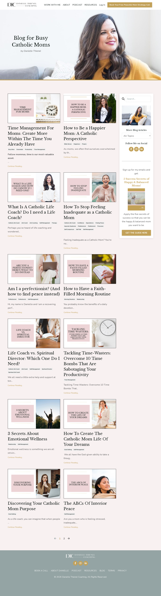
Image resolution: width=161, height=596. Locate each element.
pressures (100, 229)
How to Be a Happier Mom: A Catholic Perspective (86, 134)
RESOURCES (90, 4)
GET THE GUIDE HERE (136, 232)
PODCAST (77, 4)
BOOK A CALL (41, 584)
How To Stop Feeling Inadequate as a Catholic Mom (86, 214)
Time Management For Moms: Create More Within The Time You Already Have (32, 137)
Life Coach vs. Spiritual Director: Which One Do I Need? (33, 368)
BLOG (102, 584)
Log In (102, 4)
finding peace (100, 226)
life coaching (34, 226)
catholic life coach (14, 226)
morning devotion (69, 303)
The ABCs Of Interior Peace (87, 519)
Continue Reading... (15, 168)
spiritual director (47, 380)
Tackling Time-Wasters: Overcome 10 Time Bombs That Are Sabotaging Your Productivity (89, 374)
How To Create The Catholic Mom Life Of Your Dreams (87, 451)
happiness (77, 145)
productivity (28, 151)
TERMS (111, 584)
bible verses (68, 145)
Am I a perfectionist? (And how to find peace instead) (32, 297)
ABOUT (66, 4)
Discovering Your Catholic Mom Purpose (33, 519)
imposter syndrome (70, 229)
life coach (25, 226)
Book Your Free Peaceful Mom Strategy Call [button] (129, 5)
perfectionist (91, 229)
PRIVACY (122, 584)
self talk (78, 232)
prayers (84, 145)
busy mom (11, 151)
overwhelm (20, 151)
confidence (80, 226)
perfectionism (82, 229)
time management (39, 151)
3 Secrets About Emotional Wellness (29, 448)
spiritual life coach (14, 383)
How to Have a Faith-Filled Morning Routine (89, 294)
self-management (45, 226)
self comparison (69, 232)
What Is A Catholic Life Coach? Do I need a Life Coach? (33, 214)
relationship (80, 303)
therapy (54, 226)
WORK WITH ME (52, 4)
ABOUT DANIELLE (60, 584)
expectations (90, 226)
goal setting (68, 463)
